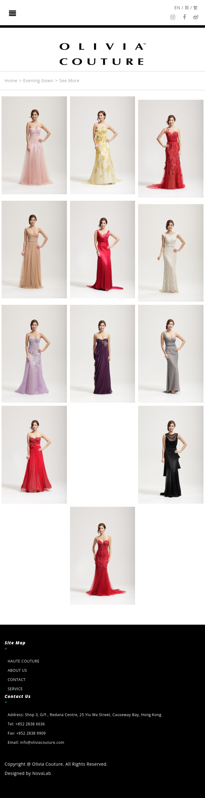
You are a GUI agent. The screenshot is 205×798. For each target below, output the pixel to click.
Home (11, 80)
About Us (17, 670)
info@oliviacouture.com (42, 742)
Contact (17, 679)
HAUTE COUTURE (23, 661)
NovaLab (41, 773)
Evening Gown (38, 80)
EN (177, 7)
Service (15, 688)
